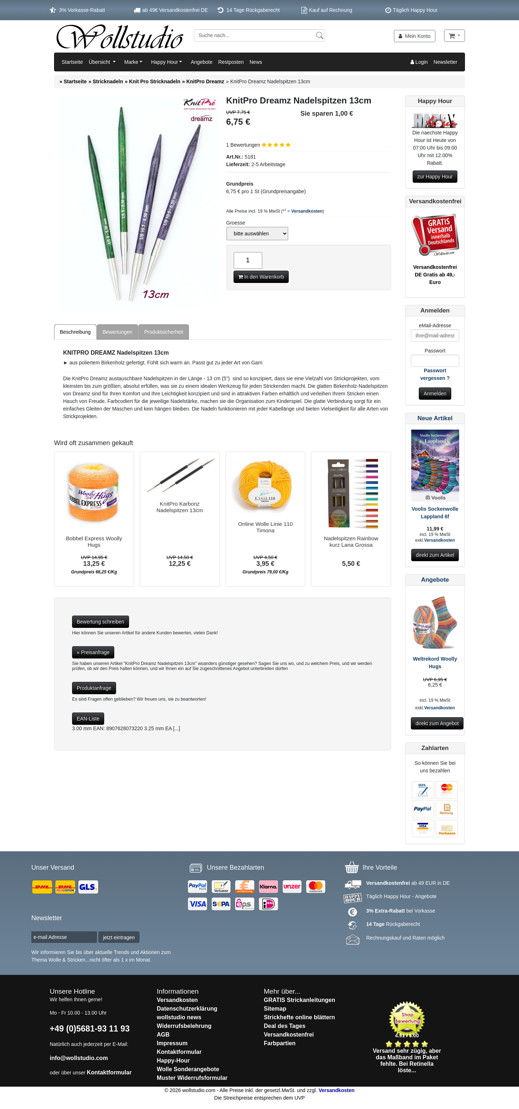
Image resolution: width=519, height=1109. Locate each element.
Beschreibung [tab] (75, 332)
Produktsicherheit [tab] (163, 332)
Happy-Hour (173, 1060)
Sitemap (275, 1009)
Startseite (72, 62)
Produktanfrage (94, 688)
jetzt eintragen (119, 937)
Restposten (231, 62)
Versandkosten (307, 211)
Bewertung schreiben (100, 622)
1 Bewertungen (258, 145)
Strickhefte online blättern (299, 1017)
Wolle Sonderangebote (188, 1069)
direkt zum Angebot (437, 723)
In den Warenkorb (261, 277)
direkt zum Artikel (435, 555)
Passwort (435, 351)
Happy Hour (164, 62)
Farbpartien (280, 1043)
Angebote (201, 62)
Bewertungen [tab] (118, 332)
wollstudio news (179, 1017)
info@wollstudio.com (79, 1058)
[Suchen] (319, 35)
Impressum (172, 1043)
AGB (163, 1035)
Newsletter (445, 62)
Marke (131, 62)
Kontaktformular (109, 1072)
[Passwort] (435, 361)
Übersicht (100, 62)
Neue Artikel (434, 418)
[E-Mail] (435, 335)
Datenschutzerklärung (187, 1009)
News (255, 62)
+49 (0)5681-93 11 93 (90, 1028)
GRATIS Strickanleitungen (299, 1000)
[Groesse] (257, 233)
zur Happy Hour (435, 176)
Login (419, 62)
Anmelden (434, 393)
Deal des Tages (284, 1026)
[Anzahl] (248, 260)
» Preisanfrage (93, 652)
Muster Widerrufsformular (192, 1078)
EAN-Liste (88, 719)
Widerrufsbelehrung (184, 1026)
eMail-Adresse (435, 325)
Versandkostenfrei (289, 1035)
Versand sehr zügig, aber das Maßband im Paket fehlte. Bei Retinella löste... (407, 1060)
